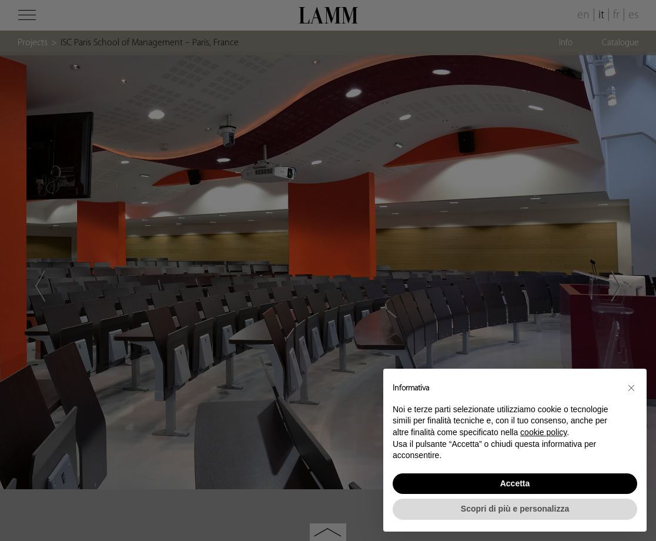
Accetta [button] (515, 483)
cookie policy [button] (543, 432)
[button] (631, 387)
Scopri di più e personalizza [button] (515, 508)
